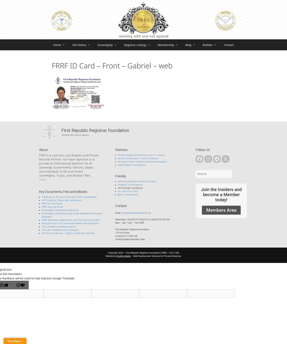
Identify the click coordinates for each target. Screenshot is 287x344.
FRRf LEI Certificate (52, 203)
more (42, 179)
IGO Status (83, 44)
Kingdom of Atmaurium (130, 185)
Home (61, 44)
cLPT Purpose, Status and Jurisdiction (62, 200)
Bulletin (211, 44)
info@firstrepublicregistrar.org (136, 213)
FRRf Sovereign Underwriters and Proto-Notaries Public (71, 220)
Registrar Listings (139, 44)
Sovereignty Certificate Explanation (60, 210)
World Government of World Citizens (137, 181)
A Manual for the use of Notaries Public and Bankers (69, 197)
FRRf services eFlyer (52, 207)
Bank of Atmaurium (128, 194)
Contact (229, 45)
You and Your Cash (128, 191)
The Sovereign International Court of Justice (141, 155)
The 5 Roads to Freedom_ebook (58, 226)
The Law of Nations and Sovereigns (60, 230)
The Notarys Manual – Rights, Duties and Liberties (68, 233)
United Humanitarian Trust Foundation (138, 158)
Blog (192, 44)
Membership (170, 44)
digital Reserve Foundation (132, 165)
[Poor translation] (20, 285)
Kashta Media (124, 256)
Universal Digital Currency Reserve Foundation (142, 161)
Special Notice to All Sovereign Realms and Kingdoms (70, 223)
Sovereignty (109, 44)
